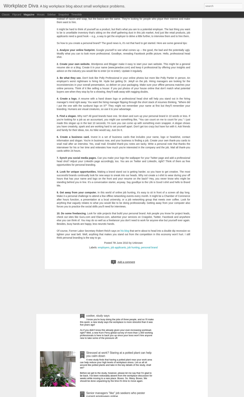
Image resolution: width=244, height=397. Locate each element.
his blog (125, 174)
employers (104, 190)
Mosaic (41, 14)
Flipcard (16, 14)
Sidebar (51, 14)
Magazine (29, 14)
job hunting (134, 190)
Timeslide (76, 14)
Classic (6, 14)
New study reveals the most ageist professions (115, 272)
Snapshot (63, 14)
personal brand (149, 190)
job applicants (118, 190)
